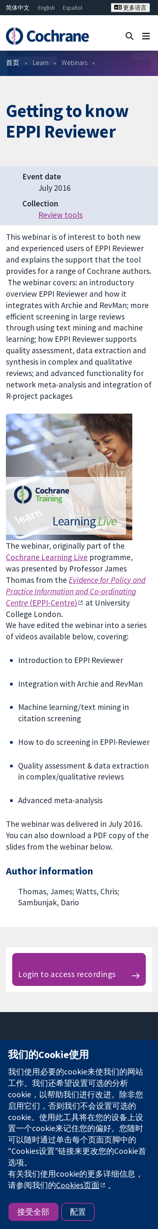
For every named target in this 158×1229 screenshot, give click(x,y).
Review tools (60, 215)
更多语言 (130, 7)
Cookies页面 (77, 1185)
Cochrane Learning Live (47, 557)
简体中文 (17, 7)
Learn (40, 62)
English (46, 7)
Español (72, 7)
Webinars (74, 62)
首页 (12, 62)
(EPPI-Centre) (75, 591)
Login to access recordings (66, 974)
